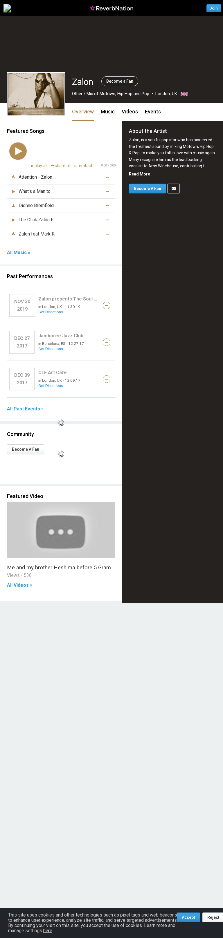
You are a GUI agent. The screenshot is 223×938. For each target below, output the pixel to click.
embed (83, 165)
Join (214, 8)
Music (108, 111)
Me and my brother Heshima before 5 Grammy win (67, 567)
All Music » (18, 252)
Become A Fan (25, 449)
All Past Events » (25, 409)
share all (61, 165)
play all (41, 165)
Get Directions (50, 311)
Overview (83, 111)
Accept (188, 917)
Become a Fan (119, 81)
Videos (130, 111)
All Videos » (19, 585)
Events (153, 111)
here (47, 930)
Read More (139, 174)
